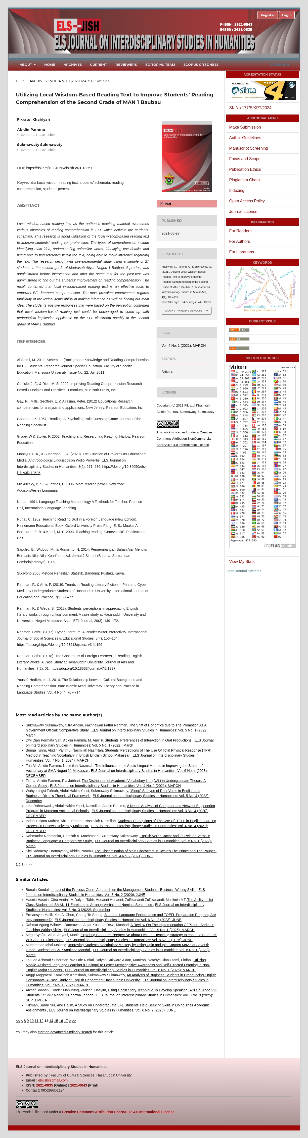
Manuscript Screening (248, 148)
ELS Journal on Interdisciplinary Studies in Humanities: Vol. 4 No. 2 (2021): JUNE (89, 856)
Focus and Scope (245, 159)
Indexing (237, 190)
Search (280, 65)
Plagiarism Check (244, 180)
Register (267, 15)
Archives (73, 65)
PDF (168, 204)
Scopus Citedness (201, 65)
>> (30, 865)
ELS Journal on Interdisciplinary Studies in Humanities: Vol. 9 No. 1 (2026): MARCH (129, 930)
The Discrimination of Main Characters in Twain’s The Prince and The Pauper (155, 851)
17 (66, 1021)
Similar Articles (32, 879)
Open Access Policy (247, 201)
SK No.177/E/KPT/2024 (250, 108)
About (26, 65)
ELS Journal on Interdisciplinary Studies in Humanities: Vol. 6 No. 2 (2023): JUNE (118, 920)
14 (51, 1021)
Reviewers (126, 65)
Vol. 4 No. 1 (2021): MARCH (72, 81)
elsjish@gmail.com (53, 1080)
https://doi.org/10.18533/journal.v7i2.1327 (83, 668)
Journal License (243, 211)
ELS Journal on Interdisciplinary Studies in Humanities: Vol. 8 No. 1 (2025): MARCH (130, 970)
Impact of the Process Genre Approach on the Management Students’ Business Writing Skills (123, 890)
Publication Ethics (245, 169)
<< (18, 1021)
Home (49, 65)
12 (41, 1021)
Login (287, 15)
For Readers (240, 231)
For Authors (239, 241)
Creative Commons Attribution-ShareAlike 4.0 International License (118, 1112)
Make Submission (245, 127)
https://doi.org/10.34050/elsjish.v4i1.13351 (59, 168)
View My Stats (242, 561)
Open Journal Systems (243, 571)
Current (98, 65)
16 (61, 1021)
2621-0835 (44, 1085)
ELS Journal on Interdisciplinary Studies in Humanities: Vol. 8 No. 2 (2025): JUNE (129, 940)
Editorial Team (160, 65)
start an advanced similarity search (65, 1032)
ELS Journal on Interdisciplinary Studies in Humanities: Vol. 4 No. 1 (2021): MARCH (115, 786)
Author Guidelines (245, 138)
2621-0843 (78, 1085)
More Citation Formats (183, 311)
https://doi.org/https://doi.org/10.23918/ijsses (51, 645)
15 (56, 1021)
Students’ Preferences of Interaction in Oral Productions (149, 740)
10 (32, 1021)
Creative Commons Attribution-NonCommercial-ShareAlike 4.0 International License (185, 438)
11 (37, 1021)
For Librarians (241, 252)
